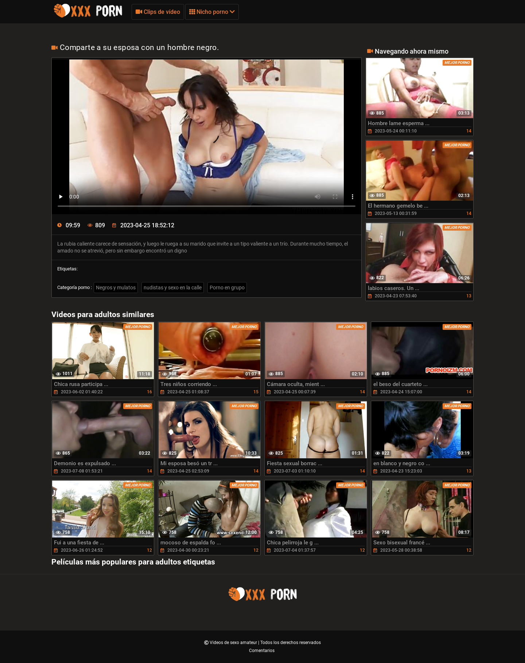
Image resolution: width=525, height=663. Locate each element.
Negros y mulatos (116, 287)
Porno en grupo (227, 287)
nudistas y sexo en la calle (173, 287)
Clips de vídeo (158, 12)
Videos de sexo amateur (234, 642)
